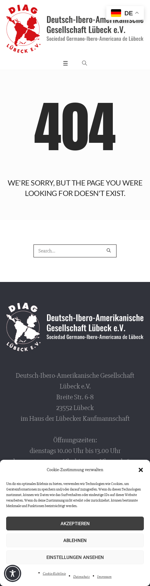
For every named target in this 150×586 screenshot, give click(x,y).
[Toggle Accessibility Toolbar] (13, 573)
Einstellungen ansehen (75, 557)
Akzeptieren (75, 523)
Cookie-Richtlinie (54, 573)
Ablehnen (75, 540)
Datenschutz (81, 576)
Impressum (104, 576)
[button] (141, 470)
